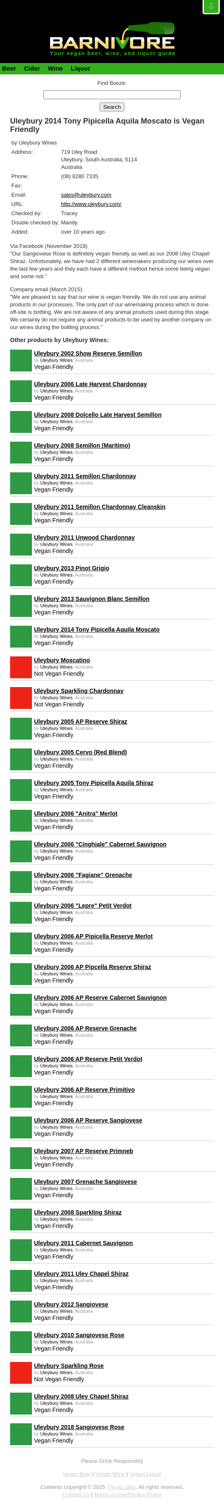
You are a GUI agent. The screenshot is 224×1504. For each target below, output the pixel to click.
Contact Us (76, 1494)
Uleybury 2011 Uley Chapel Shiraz (81, 1273)
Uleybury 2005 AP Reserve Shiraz (80, 721)
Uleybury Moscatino (62, 660)
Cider (32, 68)
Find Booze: (112, 83)
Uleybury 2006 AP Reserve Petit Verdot (88, 1059)
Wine (55, 68)
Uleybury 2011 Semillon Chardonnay (85, 476)
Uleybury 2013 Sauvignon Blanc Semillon (92, 598)
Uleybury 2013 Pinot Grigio (71, 568)
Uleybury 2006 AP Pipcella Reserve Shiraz (92, 967)
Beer (9, 68)
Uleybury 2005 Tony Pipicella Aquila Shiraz (93, 783)
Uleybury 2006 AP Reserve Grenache (85, 1028)
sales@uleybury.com (86, 195)
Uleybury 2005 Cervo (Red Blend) (80, 752)
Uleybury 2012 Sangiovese (71, 1304)
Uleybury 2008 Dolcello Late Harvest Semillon (97, 414)
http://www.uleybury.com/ (91, 204)
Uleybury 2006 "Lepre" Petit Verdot (83, 905)
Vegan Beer (77, 1474)
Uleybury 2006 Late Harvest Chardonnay (90, 384)
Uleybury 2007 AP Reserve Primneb (83, 1151)
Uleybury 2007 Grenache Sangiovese (85, 1181)
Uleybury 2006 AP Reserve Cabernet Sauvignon (100, 997)
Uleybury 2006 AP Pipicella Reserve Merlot (93, 936)
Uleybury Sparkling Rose (69, 1365)
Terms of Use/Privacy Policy (127, 1494)
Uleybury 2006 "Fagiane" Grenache (83, 875)
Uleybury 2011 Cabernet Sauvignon (83, 1243)
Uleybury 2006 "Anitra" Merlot (75, 813)
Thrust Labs (121, 1487)
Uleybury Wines (56, 360)
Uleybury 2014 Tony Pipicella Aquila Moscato (97, 629)
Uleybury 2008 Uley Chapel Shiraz (81, 1396)
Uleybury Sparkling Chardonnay (79, 690)
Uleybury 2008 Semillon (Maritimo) (82, 445)
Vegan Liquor (145, 1474)
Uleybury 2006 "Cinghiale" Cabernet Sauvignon (100, 844)
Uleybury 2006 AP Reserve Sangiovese (88, 1120)
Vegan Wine (110, 1474)
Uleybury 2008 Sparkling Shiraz (78, 1212)
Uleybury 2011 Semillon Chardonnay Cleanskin (100, 506)
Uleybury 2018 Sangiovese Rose (79, 1427)
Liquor (80, 68)
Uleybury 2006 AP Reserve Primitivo (84, 1089)
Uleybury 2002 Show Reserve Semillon (88, 353)
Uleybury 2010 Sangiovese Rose (79, 1335)
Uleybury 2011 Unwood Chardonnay (84, 537)
